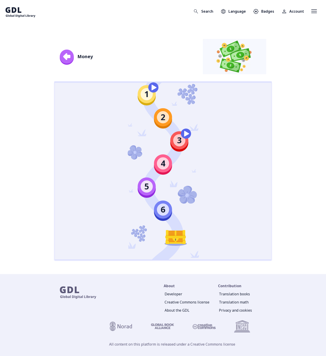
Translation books (234, 293)
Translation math (234, 302)
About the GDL (177, 310)
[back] (67, 57)
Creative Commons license (187, 302)
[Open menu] (314, 11)
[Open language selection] (233, 11)
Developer (173, 293)
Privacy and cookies (235, 310)
